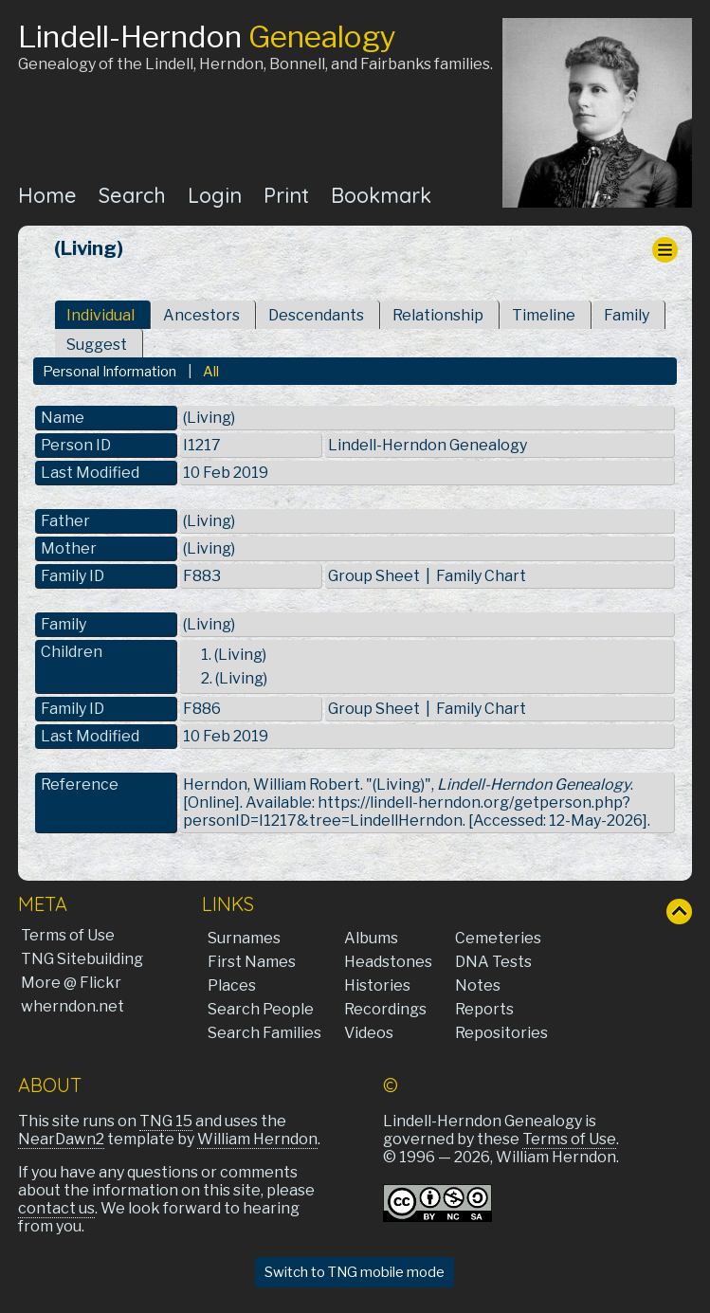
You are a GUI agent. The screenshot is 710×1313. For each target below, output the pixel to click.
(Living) (209, 521)
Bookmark (381, 195)
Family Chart (481, 576)
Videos (368, 1033)
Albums (371, 938)
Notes (478, 985)
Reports (484, 1009)
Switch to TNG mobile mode (354, 1272)
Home (47, 195)
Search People (261, 1009)
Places (232, 985)
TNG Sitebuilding (82, 959)
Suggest (96, 345)
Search (132, 195)
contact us (56, 1208)
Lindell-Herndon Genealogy (427, 445)
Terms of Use (68, 935)
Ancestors (201, 315)
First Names (252, 962)
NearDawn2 (61, 1139)
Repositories (501, 1033)
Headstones (388, 962)
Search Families (264, 1033)
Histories (377, 985)
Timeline (543, 315)
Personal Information (109, 371)
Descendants (316, 315)
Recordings (385, 1009)
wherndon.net (72, 1006)
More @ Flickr (71, 983)
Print (286, 195)
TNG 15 (165, 1121)
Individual (100, 315)
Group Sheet (374, 576)
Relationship (437, 315)
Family (626, 315)
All (211, 371)
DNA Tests (493, 962)
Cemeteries (498, 938)
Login (215, 195)
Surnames (244, 938)
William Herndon (257, 1139)
